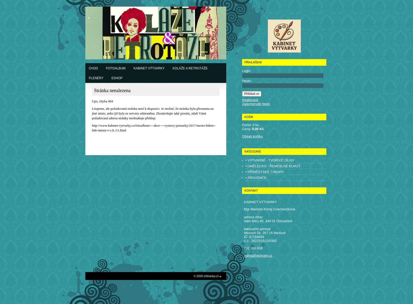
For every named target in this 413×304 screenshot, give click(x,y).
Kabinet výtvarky (149, 68)
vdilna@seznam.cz (258, 256)
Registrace (250, 100)
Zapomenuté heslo (256, 104)
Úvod (93, 68)
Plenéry (96, 78)
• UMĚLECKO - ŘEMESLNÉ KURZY (273, 166)
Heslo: (247, 81)
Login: (246, 71)
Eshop (116, 78)
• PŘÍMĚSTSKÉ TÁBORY (264, 172)
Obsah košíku (252, 136)
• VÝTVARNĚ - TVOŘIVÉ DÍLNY (269, 160)
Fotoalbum (115, 68)
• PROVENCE (256, 178)
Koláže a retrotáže (190, 68)
